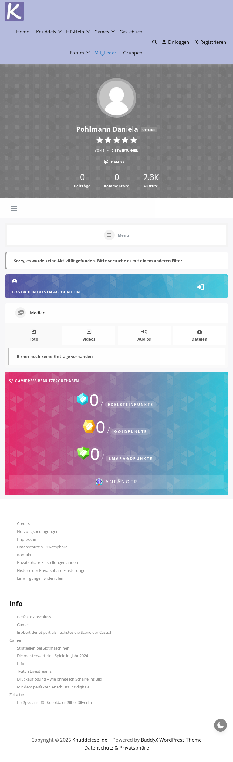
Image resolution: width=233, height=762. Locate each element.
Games (102, 32)
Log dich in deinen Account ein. (116, 287)
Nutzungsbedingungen (38, 531)
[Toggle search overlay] (154, 42)
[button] (154, 42)
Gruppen (132, 53)
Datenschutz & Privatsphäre (42, 547)
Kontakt (24, 555)
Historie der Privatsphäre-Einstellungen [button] (52, 570)
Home (22, 32)
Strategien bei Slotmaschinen (43, 648)
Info (20, 663)
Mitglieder (105, 53)
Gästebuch (131, 32)
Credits (23, 523)
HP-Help (75, 32)
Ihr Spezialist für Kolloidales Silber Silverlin (54, 702)
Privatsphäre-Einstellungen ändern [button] (48, 562)
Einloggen (175, 42)
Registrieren (210, 42)
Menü (123, 235)
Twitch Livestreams (34, 671)
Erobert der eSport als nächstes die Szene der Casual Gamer (60, 636)
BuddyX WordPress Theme (171, 739)
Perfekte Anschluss (34, 617)
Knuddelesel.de (89, 739)
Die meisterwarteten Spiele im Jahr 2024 (52, 655)
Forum (77, 53)
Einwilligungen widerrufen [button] (40, 578)
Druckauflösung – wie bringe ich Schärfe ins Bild (59, 679)
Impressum (27, 539)
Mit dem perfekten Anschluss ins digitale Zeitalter (49, 691)
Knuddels (46, 32)
